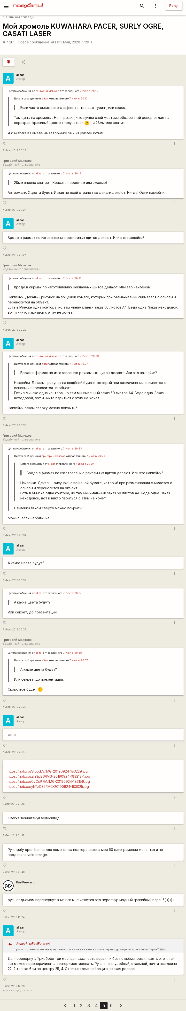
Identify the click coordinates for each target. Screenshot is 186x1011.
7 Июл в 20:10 (78, 98)
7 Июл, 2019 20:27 (14, 255)
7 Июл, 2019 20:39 (14, 707)
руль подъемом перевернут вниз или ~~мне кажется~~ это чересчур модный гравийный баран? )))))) (98, 946)
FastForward (25, 882)
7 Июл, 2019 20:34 (14, 535)
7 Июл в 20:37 (72, 593)
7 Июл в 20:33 (72, 448)
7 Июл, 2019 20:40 (14, 752)
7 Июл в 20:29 (89, 356)
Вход (173, 6)
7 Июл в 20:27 (72, 278)
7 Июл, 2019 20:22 (14, 150)
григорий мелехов (47, 91)
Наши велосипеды (18, 17)
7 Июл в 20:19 (72, 173)
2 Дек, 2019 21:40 (14, 872)
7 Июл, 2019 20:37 (14, 580)
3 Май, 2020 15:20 (76, 42)
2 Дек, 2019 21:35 (14, 804)
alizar (55, 42)
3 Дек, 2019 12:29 (14, 986)
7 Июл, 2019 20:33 (14, 425)
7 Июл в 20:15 (89, 91)
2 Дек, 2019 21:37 (13, 835)
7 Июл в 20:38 (72, 652)
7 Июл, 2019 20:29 (14, 329)
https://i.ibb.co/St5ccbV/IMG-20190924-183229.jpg (48, 771)
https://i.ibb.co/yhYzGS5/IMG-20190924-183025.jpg (48, 786)
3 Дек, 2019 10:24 (14, 917)
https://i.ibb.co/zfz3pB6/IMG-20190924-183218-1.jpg (49, 776)
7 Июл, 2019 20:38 (14, 629)
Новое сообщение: (34, 42)
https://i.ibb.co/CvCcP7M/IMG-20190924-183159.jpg (49, 781)
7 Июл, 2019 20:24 (14, 210)
